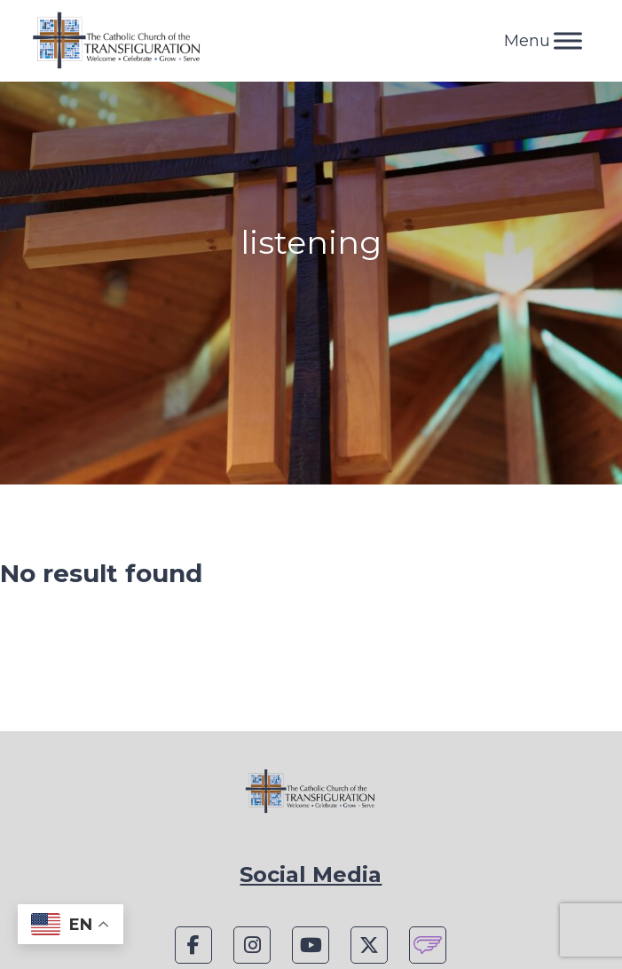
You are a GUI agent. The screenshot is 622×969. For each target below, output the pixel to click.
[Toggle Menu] (568, 40)
